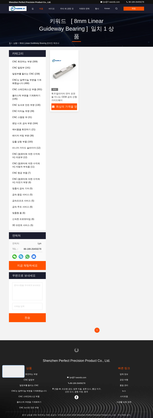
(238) (26, 74)
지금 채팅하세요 (27, 265)
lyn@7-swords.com (110, 2)
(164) (25, 123)
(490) (26, 81)
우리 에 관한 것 (66, 9)
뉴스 (124, 391)
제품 (40, 9)
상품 (15, 43)
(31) (22, 117)
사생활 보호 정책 (124, 402)
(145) (26, 97)
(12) (26, 148)
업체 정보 (124, 374)
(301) (27, 89)
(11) (26, 165)
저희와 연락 (83, 9)
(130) (26, 105)
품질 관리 (124, 385)
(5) (22, 188)
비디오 (51, 9)
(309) (25, 61)
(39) (23, 111)
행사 (96, 9)
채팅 (134, 9)
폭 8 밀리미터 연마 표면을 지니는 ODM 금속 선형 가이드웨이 (64, 96)
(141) (21, 68)
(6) (26, 181)
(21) (23, 129)
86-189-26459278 (135, 2)
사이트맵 (124, 396)
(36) (23, 135)
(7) (21, 173)
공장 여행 (124, 380)
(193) (22, 142)
